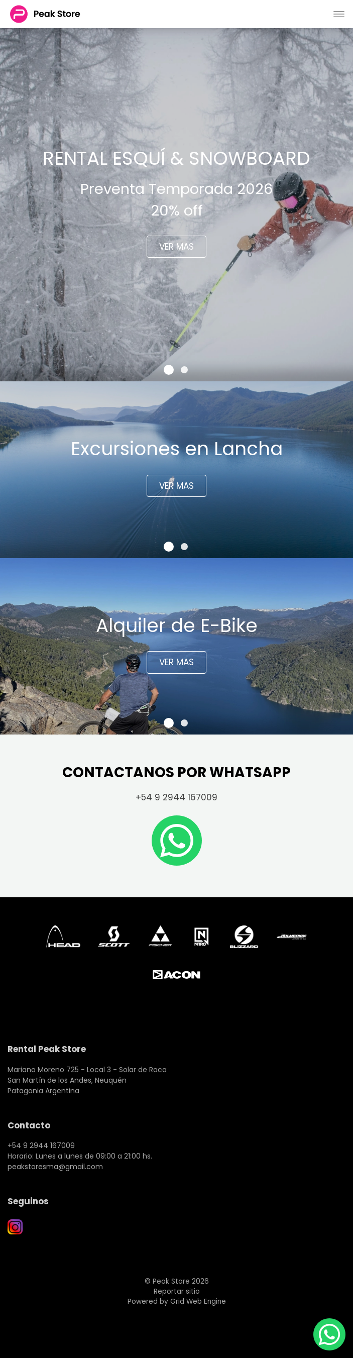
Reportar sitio (177, 1291)
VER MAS (176, 247)
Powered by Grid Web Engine (177, 1301)
